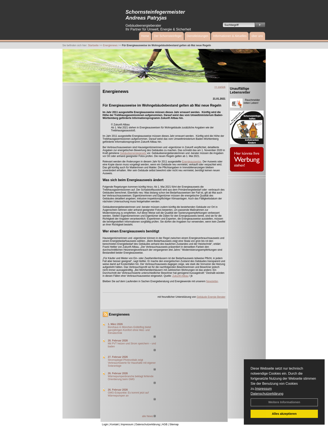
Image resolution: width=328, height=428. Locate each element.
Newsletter (212, 281)
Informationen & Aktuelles (230, 36)
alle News (149, 416)
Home (145, 36)
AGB (164, 424)
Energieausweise (191, 161)
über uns (257, 36)
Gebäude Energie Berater (211, 296)
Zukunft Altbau (180, 275)
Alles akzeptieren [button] (284, 413)
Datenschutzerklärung (267, 393)
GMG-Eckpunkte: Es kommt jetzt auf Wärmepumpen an (128, 394)
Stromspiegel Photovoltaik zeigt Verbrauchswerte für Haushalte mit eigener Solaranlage (132, 362)
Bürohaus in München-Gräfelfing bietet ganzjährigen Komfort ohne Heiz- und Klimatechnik (129, 330)
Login (105, 424)
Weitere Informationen (284, 402)
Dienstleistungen (197, 36)
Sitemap (174, 424)
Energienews (119, 314)
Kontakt (114, 424)
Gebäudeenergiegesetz (133, 153)
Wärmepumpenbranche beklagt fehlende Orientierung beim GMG (131, 378)
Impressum (263, 388)
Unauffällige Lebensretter (240, 90)
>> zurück (220, 87)
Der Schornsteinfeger (168, 36)
